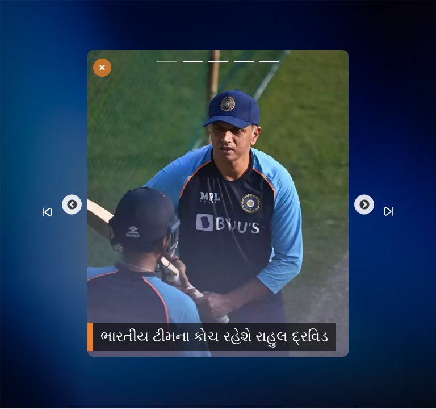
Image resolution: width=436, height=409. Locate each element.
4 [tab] (244, 63)
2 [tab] (193, 63)
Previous (72, 205)
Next (364, 205)
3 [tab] (218, 63)
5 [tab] (269, 63)
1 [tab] (167, 63)
